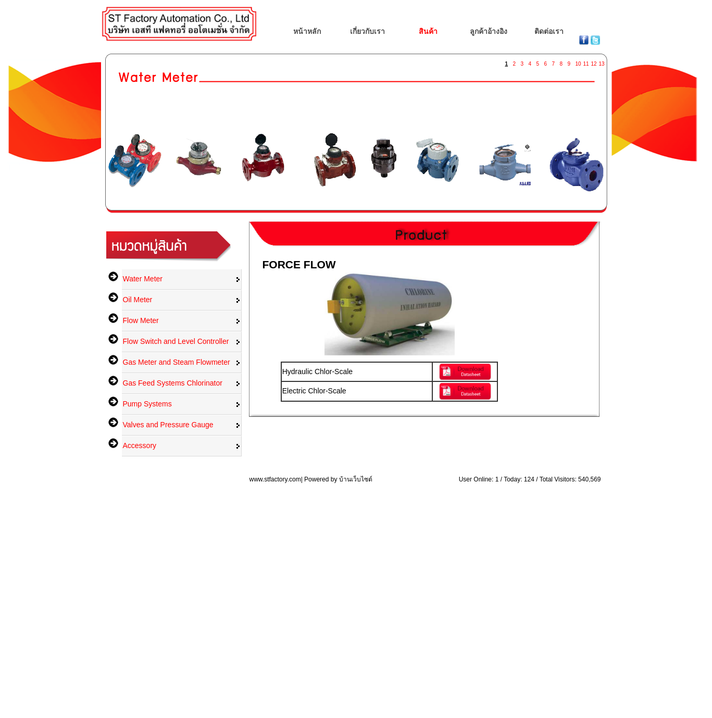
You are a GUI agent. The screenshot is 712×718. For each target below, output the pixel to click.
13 (601, 62)
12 (593, 62)
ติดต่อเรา (549, 31)
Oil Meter (138, 299)
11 (586, 62)
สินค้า (428, 31)
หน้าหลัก (307, 31)
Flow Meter (141, 320)
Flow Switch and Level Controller (176, 341)
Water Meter (143, 279)
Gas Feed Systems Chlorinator (172, 383)
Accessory (140, 445)
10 (578, 62)
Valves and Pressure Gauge (168, 424)
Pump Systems (147, 404)
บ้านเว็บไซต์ (355, 479)
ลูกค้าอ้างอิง (488, 31)
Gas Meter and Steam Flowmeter (176, 362)
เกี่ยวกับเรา (367, 31)
